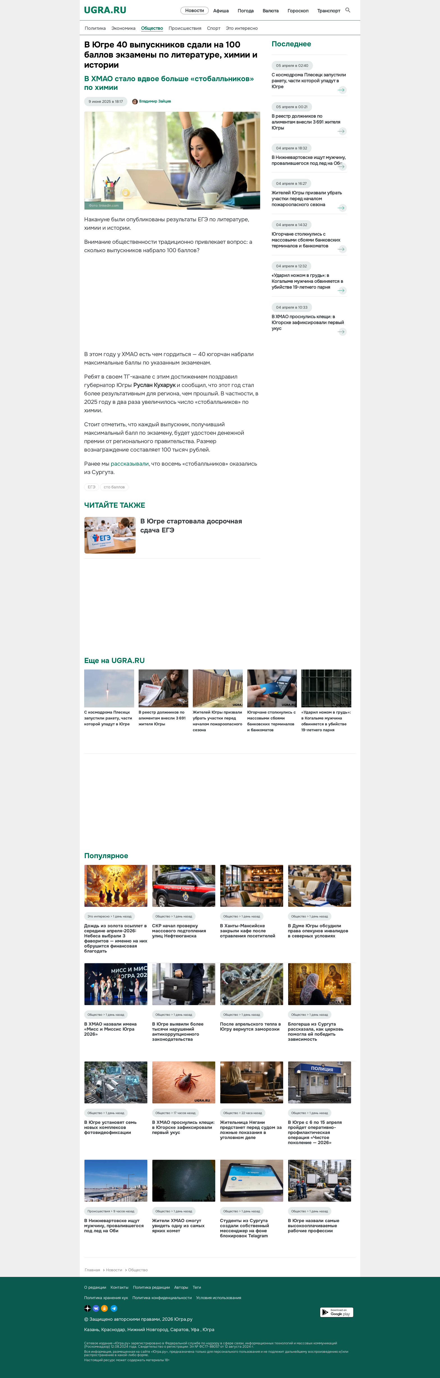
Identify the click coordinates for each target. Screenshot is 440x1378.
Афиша (221, 11)
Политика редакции (151, 1287)
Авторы (181, 1287)
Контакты (120, 1287)
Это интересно (242, 28)
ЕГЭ (91, 486)
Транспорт (328, 11)
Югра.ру (183, 1319)
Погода (246, 11)
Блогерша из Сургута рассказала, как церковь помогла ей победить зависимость (315, 1031)
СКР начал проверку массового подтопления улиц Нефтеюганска (179, 931)
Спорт (213, 28)
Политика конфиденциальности (162, 1297)
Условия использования (218, 1297)
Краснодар (113, 1330)
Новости (194, 10)
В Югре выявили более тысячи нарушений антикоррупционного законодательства (177, 1031)
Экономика (123, 28)
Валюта (271, 11)
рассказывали (130, 463)
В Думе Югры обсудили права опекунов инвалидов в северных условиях (318, 931)
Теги (197, 1287)
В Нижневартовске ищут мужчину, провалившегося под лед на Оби (114, 1226)
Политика (95, 28)
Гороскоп (298, 11)
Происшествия (185, 28)
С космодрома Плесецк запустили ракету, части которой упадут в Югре (108, 718)
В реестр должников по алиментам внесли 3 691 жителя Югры (162, 718)
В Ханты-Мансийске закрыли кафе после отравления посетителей (247, 931)
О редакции (95, 1287)
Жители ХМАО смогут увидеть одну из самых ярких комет (178, 1226)
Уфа (195, 1330)
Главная (92, 1269)
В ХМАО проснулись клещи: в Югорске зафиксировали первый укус (183, 1127)
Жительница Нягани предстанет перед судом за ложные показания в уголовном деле (251, 1129)
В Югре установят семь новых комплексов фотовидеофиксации (110, 1127)
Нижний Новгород (147, 1330)
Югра (208, 1330)
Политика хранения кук (106, 1297)
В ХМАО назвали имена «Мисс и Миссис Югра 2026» (110, 1029)
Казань (91, 1330)
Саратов (179, 1330)
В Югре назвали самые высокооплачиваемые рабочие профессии (313, 1226)
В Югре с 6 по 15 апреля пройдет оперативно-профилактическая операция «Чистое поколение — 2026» (315, 1132)
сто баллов (114, 486)
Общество (152, 28)
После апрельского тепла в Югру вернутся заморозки (250, 1026)
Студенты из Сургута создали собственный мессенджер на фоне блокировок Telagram (244, 1228)
